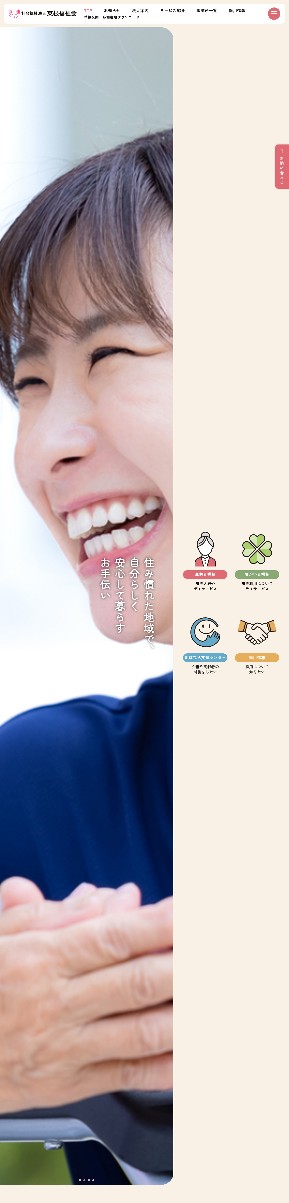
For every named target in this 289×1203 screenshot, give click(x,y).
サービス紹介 (172, 10)
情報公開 (91, 17)
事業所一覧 (206, 10)
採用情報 (237, 10)
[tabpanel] (87, 606)
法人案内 (140, 10)
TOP (88, 10)
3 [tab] (89, 1180)
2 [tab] (84, 1180)
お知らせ (112, 10)
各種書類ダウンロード (121, 17)
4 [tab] (93, 1180)
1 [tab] (80, 1180)
